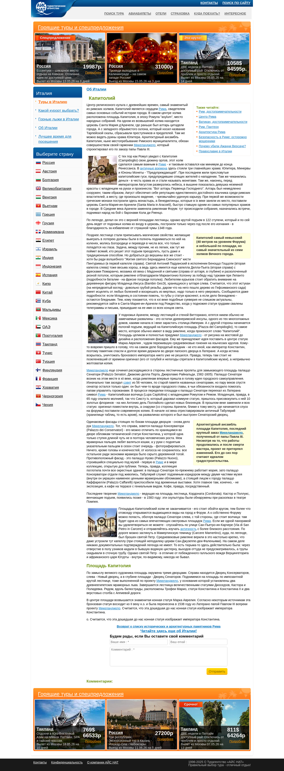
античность (188, 529)
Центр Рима (207, 116)
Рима (162, 109)
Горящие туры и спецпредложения (81, 694)
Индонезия (51, 266)
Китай (47, 292)
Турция (48, 361)
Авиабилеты (139, 13)
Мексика (49, 318)
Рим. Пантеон (209, 127)
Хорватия (50, 387)
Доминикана (53, 232)
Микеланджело (145, 145)
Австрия (49, 171)
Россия (48, 163)
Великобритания (56, 188)
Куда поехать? (207, 13)
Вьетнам (49, 206)
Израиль (49, 249)
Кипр (46, 284)
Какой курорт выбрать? (58, 110)
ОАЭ (46, 327)
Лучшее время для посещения (54, 139)
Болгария (50, 180)
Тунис (47, 353)
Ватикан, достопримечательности (223, 122)
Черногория (52, 396)
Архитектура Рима (212, 132)
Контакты (209, 3)
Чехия (47, 405)
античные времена (153, 168)
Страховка (180, 13)
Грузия (48, 223)
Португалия (52, 336)
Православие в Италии (215, 151)
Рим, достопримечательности (220, 111)
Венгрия (49, 197)
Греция (48, 214)
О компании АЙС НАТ (102, 762)
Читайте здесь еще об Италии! (168, 631)
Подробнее (93, 741)
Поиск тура (114, 13)
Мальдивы (51, 310)
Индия (47, 258)
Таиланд (49, 344)
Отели (161, 13)
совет (127, 382)
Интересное (235, 13)
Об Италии (96, 89)
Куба (46, 301)
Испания (49, 275)
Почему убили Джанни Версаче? (222, 146)
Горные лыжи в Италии (58, 119)
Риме (162, 164)
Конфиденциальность (67, 762)
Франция (50, 379)
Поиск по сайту (236, 3)
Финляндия (52, 370)
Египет (48, 240)
